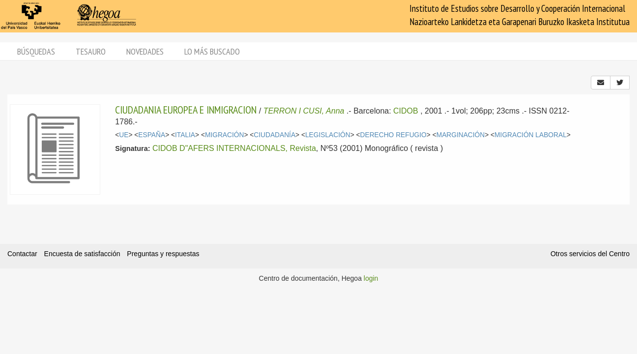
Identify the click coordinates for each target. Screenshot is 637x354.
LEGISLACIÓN (327, 135)
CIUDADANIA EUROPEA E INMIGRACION (186, 110)
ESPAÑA (151, 135)
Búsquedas (36, 51)
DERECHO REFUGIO (393, 135)
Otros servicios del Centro (590, 254)
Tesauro (91, 51)
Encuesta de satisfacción (82, 254)
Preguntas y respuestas (163, 254)
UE (123, 135)
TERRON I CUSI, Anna (304, 111)
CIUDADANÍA (274, 135)
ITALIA (185, 135)
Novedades (145, 51)
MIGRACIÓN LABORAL (530, 135)
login (371, 278)
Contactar (22, 254)
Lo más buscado (212, 51)
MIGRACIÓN (224, 135)
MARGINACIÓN (460, 135)
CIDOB (405, 111)
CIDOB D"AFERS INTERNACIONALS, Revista (234, 148)
